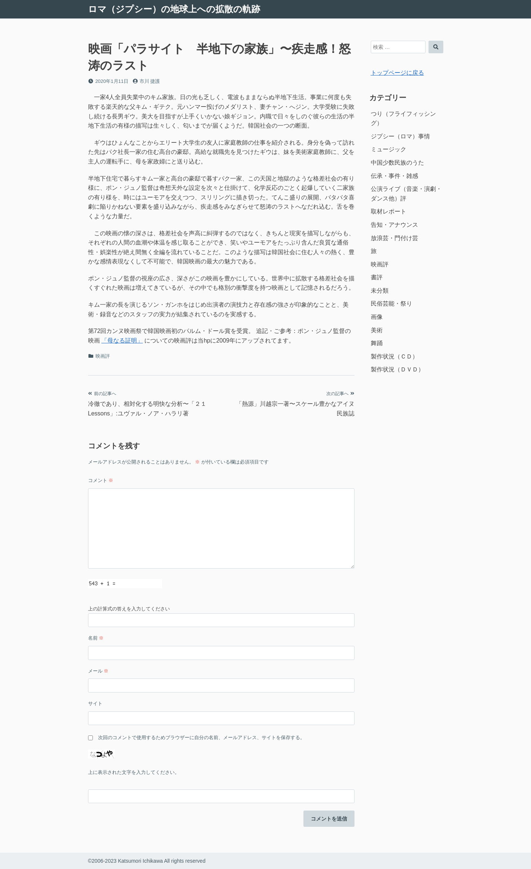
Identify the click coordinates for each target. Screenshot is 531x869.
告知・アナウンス (394, 225)
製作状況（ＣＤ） (394, 356)
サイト (95, 703)
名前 (96, 638)
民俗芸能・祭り (391, 303)
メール (98, 671)
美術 (377, 330)
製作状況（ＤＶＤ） (397, 369)
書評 (377, 277)
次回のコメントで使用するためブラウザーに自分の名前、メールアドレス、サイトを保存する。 (201, 737)
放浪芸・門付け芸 (394, 238)
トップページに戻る (397, 73)
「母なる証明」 (122, 340)
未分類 (380, 290)
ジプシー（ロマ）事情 (400, 136)
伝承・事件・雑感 (394, 176)
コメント (101, 480)
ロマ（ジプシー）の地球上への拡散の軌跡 (174, 9)
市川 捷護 (150, 81)
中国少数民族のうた (397, 162)
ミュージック (388, 149)
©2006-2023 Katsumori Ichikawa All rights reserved (147, 861)
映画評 (102, 356)
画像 (377, 317)
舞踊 (377, 343)
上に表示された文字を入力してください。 (133, 772)
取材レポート (388, 211)
